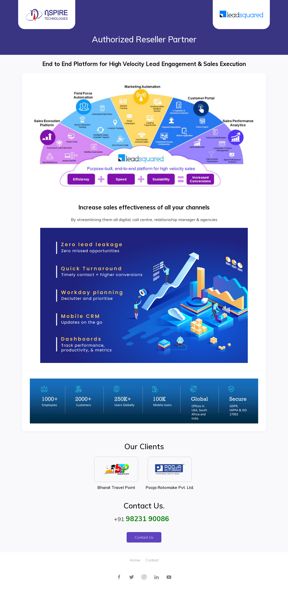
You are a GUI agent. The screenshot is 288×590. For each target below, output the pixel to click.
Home (135, 560)
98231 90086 (147, 518)
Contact (152, 560)
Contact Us (144, 539)
